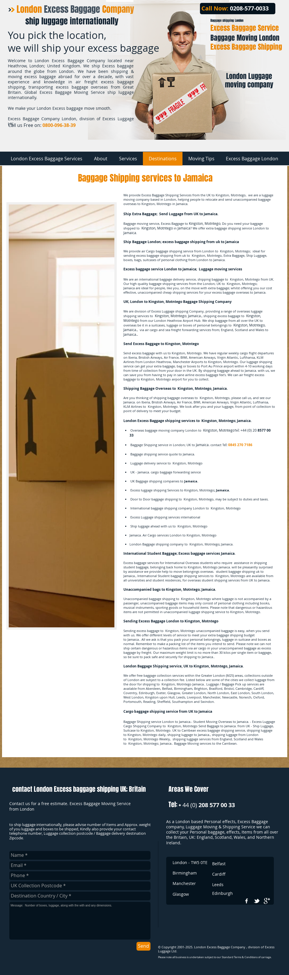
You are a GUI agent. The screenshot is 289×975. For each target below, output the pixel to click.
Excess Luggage (162, 311)
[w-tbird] (256, 901)
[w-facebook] (246, 901)
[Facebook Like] (264, 126)
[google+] (267, 901)
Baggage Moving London (244, 38)
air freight (246, 375)
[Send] (143, 946)
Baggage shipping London (226, 20)
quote (173, 454)
